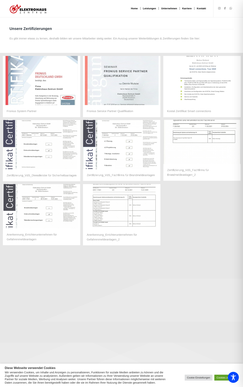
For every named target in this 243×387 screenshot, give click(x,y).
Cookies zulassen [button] (226, 377)
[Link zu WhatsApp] (231, 8)
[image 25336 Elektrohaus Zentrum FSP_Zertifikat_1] (43, 88)
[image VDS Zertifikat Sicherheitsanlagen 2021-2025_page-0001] (43, 152)
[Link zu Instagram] (219, 8)
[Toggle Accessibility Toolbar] (233, 377)
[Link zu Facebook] (225, 8)
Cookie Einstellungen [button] (198, 377)
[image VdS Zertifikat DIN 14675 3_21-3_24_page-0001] (123, 152)
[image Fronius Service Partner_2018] (123, 88)
